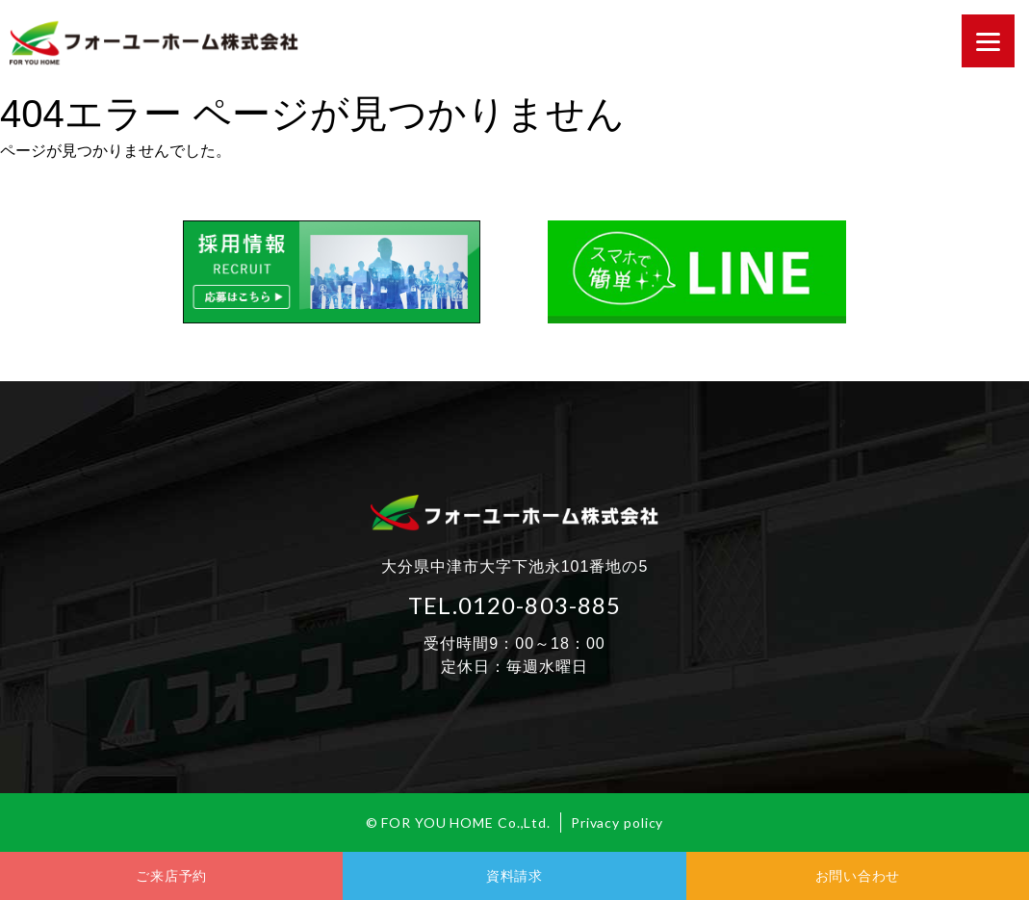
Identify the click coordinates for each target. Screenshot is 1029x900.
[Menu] (988, 40)
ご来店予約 (171, 876)
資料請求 (514, 876)
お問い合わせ (857, 876)
